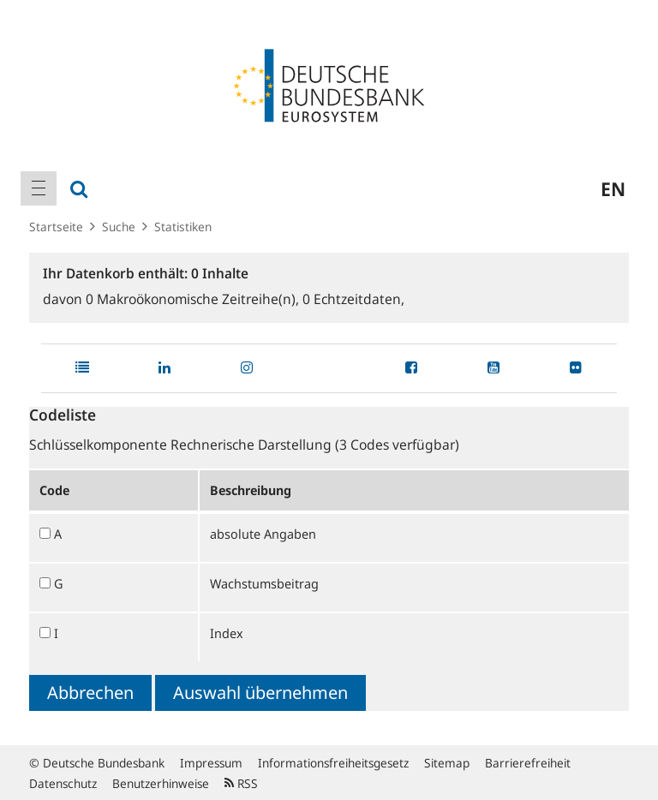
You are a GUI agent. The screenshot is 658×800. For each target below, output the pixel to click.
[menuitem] (39, 188)
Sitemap (447, 763)
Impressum (211, 763)
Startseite (56, 226)
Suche (118, 226)
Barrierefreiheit (528, 763)
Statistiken (183, 226)
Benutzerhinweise (160, 783)
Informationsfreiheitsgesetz (333, 763)
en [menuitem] (613, 188)
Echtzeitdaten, (353, 299)
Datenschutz (63, 783)
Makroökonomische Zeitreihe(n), (194, 299)
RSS (241, 783)
